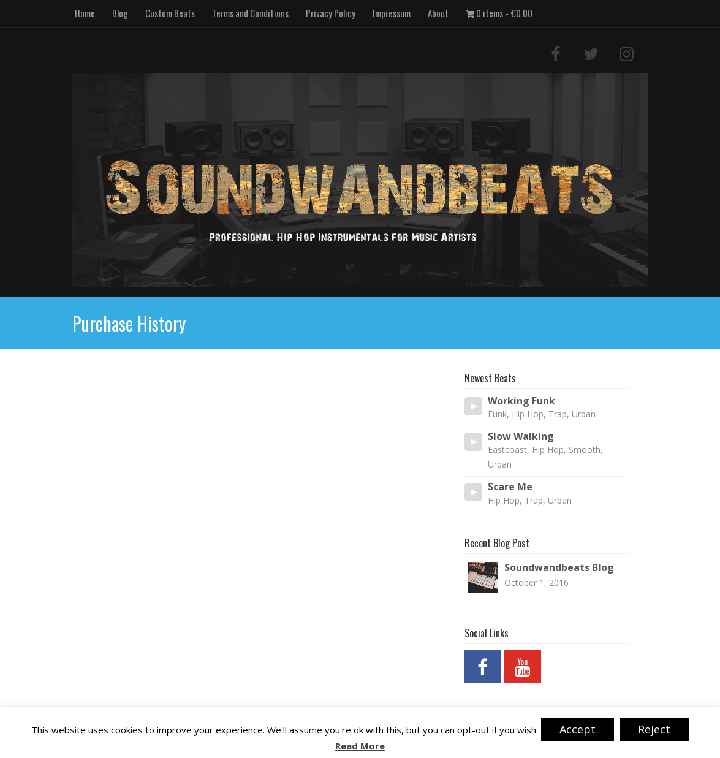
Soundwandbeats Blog (559, 567)
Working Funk (521, 401)
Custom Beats (170, 13)
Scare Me (510, 487)
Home (85, 13)
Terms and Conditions (250, 13)
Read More (360, 746)
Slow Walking (521, 436)
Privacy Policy (330, 13)
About (438, 13)
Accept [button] (577, 729)
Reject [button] (654, 729)
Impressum (392, 13)
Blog (120, 13)
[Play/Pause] (474, 406)
